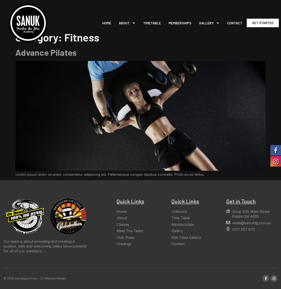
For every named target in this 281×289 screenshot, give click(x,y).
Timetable (152, 23)
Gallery (209, 23)
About (127, 23)
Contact (234, 23)
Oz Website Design (53, 278)
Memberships (180, 23)
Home (106, 23)
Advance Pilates (46, 52)
